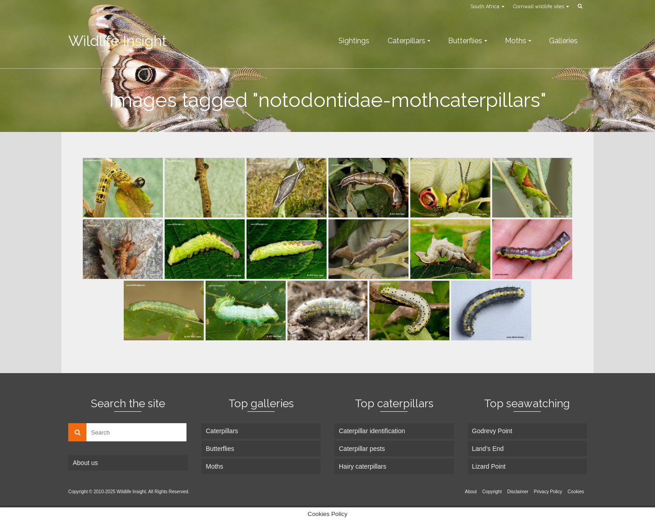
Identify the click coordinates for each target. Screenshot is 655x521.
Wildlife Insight (117, 40)
